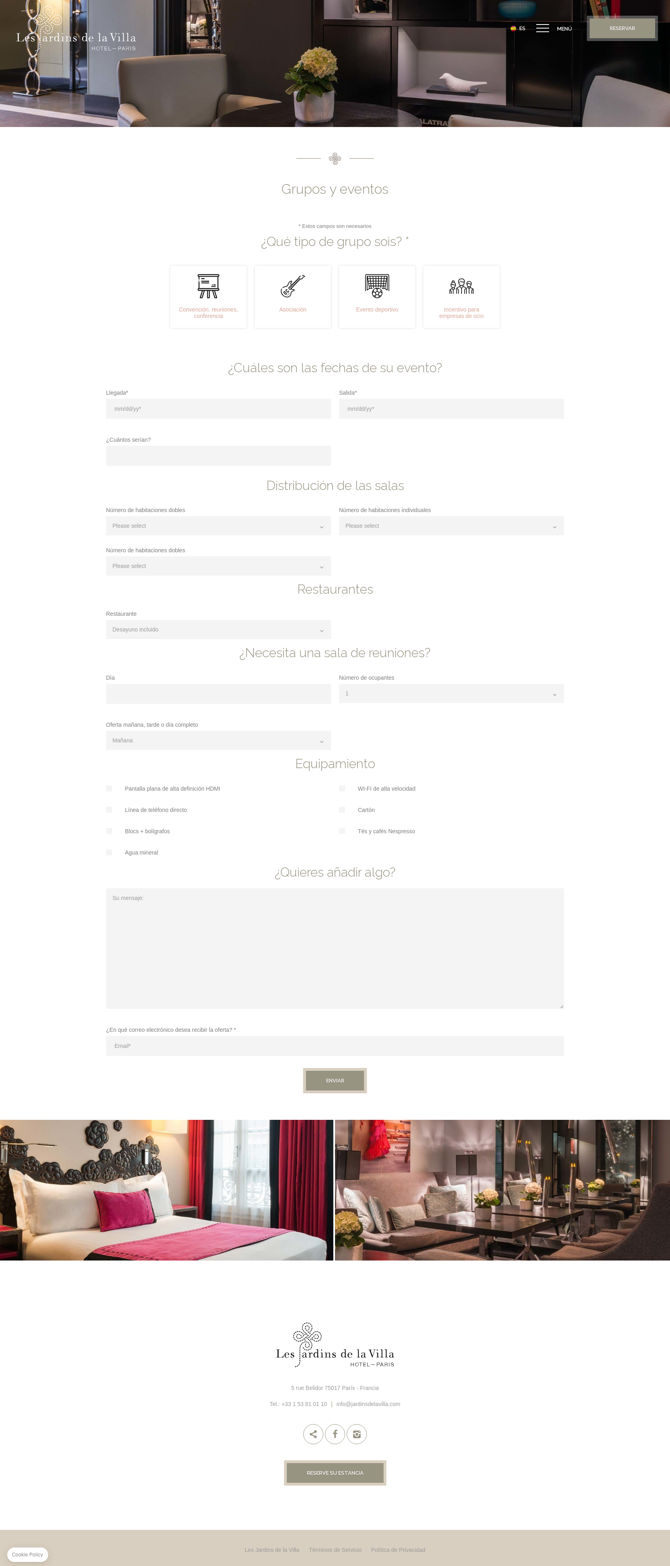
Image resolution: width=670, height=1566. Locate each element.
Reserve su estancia (335, 1473)
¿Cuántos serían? (128, 440)
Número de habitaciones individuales (385, 510)
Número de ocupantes (366, 677)
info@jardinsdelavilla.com (368, 1404)
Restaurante (121, 614)
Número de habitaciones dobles (145, 510)
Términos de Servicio (335, 1550)
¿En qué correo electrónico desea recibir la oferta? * (171, 1030)
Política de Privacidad (398, 1550)
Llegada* (117, 392)
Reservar (622, 28)
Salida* (348, 392)
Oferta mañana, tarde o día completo (152, 725)
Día (110, 677)
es (522, 28)
